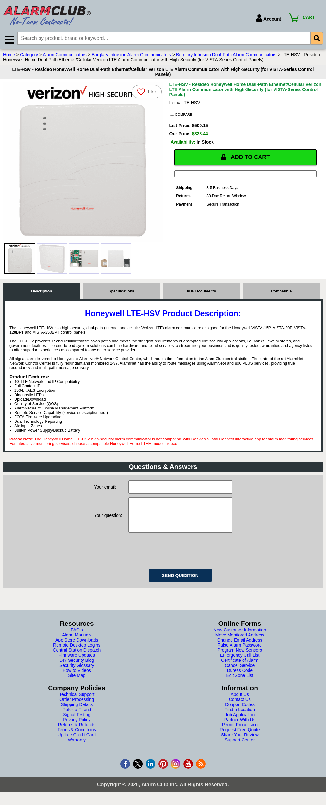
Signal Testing (76, 720)
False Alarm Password (240, 651)
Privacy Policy (76, 725)
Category (29, 54)
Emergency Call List (240, 661)
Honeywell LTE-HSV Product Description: (163, 313)
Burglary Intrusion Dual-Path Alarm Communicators (226, 54)
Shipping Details (77, 710)
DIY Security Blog (76, 666)
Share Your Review (240, 741)
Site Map (76, 681)
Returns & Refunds (76, 731)
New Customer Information (239, 636)
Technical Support (76, 700)
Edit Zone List (239, 681)
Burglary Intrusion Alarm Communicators (131, 54)
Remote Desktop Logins (76, 651)
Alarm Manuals (76, 641)
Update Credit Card (77, 741)
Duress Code (240, 676)
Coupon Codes (240, 710)
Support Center (240, 746)
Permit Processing (240, 731)
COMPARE (181, 114)
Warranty (77, 746)
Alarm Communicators (64, 54)
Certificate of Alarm (239, 666)
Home (9, 54)
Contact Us (240, 705)
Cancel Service (240, 671)
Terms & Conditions (77, 736)
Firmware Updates (77, 661)
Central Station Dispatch (77, 656)
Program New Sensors (240, 656)
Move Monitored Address (239, 641)
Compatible (281, 291)
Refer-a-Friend (76, 715)
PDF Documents (201, 291)
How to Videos (77, 676)
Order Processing (76, 705)
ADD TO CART (245, 157)
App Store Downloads (76, 646)
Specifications (121, 291)
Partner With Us (239, 725)
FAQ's (77, 636)
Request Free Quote (240, 736)
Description (41, 291)
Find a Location (240, 715)
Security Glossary (76, 671)
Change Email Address (239, 646)
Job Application (240, 720)
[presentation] (176, 556)
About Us (240, 700)
